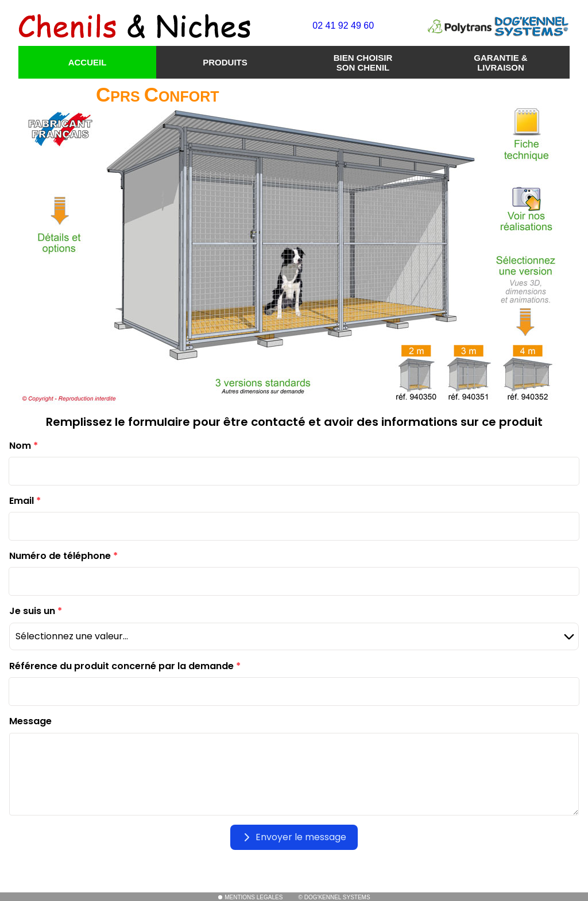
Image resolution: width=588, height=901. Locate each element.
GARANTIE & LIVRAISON (500, 62)
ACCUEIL (87, 62)
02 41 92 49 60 (343, 25)
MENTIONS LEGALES (250, 897)
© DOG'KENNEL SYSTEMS (334, 897)
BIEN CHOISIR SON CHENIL (363, 62)
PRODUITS (225, 62)
